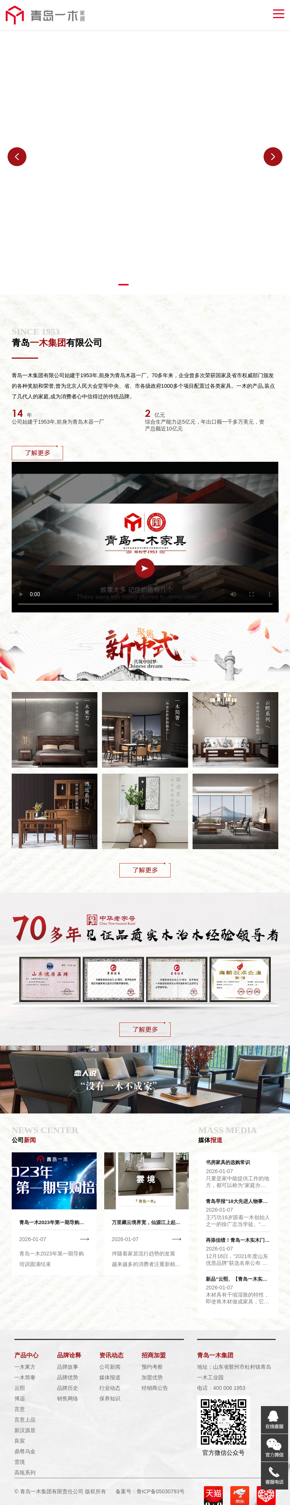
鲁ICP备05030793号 (161, 1491)
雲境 (19, 1462)
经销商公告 (155, 1388)
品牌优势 (67, 1377)
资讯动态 (111, 1355)
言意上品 (24, 1420)
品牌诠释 (69, 1355)
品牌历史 (67, 1388)
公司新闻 (109, 1367)
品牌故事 (67, 1367)
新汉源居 (24, 1430)
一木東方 (24, 1367)
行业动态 (109, 1388)
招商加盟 (154, 1355)
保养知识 (109, 1399)
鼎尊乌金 (24, 1451)
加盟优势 (152, 1377)
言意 (19, 1409)
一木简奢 (24, 1377)
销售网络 (67, 1399)
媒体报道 (109, 1377)
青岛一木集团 (215, 1355)
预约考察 (152, 1367)
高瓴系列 (24, 1473)
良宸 (19, 1441)
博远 (19, 1399)
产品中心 (26, 1355)
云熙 (19, 1388)
